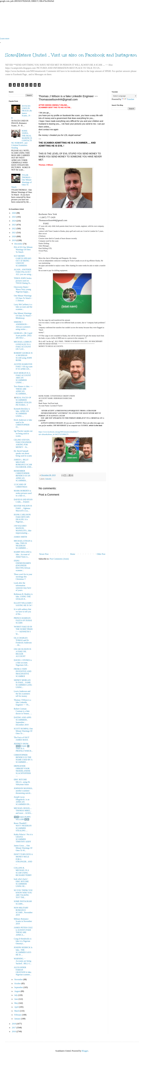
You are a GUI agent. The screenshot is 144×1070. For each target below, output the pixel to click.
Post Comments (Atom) (59, 559)
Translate (128, 99)
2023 (14, 225)
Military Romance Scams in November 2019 (23, 921)
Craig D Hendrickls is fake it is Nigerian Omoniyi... (22, 941)
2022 (14, 228)
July (16, 995)
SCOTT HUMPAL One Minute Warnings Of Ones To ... (23, 731)
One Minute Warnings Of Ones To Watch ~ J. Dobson (23, 298)
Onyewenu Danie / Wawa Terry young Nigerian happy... (22, 289)
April (16, 1007)
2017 (14, 1028)
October (17, 983)
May (16, 1003)
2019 (14, 240)
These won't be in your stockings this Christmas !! (23, 576)
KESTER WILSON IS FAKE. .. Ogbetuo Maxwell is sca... (23, 508)
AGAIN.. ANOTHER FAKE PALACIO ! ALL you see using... (23, 271)
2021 (14, 232)
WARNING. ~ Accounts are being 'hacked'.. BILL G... (23, 961)
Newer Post (44, 554)
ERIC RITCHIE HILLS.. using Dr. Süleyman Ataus (22, 781)
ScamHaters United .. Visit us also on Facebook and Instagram (71, 55)
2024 (14, 221)
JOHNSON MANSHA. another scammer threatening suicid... (23, 790)
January (17, 1019)
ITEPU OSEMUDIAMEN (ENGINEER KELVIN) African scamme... (22, 565)
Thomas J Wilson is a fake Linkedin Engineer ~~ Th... (22, 702)
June (16, 999)
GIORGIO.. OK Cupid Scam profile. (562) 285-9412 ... (23, 335)
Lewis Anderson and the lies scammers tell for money (22, 693)
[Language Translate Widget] (124, 96)
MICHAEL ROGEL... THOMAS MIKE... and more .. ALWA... (23, 810)
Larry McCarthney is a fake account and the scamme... (23, 306)
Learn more (4, 38)
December (18, 244)
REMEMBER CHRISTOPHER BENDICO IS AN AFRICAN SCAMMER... (22, 476)
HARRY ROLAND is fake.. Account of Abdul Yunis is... (22, 554)
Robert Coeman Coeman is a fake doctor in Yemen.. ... (23, 711)
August (17, 991)
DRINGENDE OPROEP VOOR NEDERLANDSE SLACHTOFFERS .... (22, 771)
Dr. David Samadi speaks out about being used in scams (23, 453)
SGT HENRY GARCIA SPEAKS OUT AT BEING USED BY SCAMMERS (22, 261)
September (18, 987)
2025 (14, 217)
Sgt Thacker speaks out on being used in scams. (23, 433)
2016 (14, 1031)
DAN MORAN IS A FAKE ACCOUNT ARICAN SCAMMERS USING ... (22, 378)
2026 (14, 213)
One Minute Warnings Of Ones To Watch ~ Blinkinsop (23, 315)
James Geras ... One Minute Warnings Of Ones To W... (23, 848)
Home (72, 554)
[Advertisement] (72, 19)
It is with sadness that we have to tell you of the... (22, 611)
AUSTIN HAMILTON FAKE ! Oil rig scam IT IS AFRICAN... (23, 366)
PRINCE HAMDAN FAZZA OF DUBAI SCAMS (23, 620)
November (18, 979)
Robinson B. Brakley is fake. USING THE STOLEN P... (23, 596)
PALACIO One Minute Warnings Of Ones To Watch (23, 249)
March (17, 1011)
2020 (14, 236)
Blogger (85, 1051)
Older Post (101, 554)
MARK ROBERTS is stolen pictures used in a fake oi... (23, 493)
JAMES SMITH (20, 537)
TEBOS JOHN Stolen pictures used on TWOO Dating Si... (22, 280)
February (18, 1015)
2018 (14, 1024)
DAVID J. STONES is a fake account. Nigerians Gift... (23, 662)
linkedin (48, 479)
